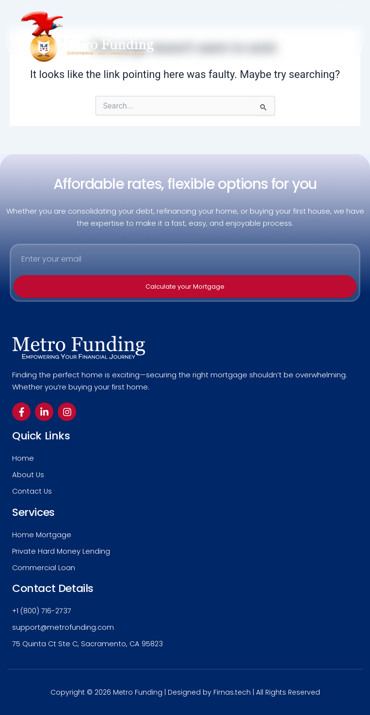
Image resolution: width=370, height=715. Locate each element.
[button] (351, 37)
